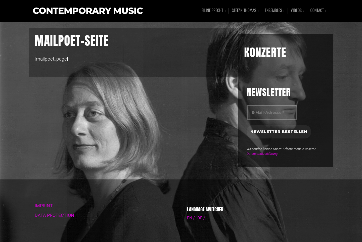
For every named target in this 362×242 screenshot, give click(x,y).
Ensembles (273, 10)
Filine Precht (212, 10)
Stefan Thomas (244, 10)
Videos (296, 10)
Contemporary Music (88, 11)
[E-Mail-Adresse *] (272, 112)
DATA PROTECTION (54, 215)
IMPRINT (44, 205)
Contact (317, 10)
